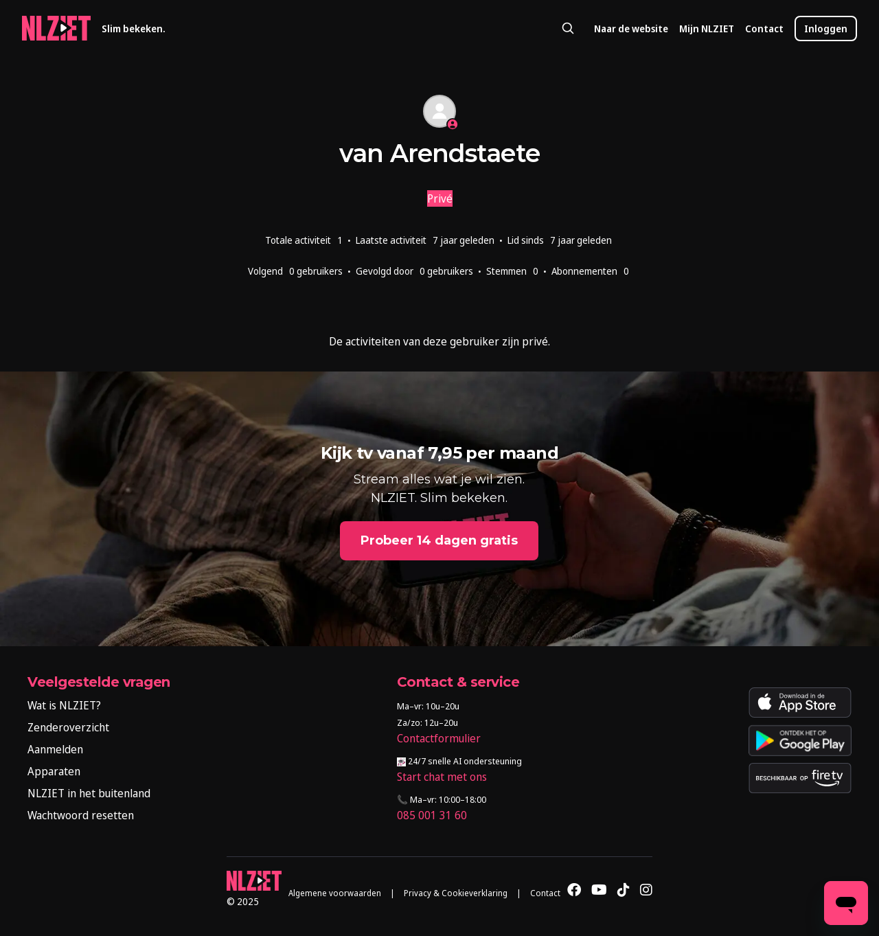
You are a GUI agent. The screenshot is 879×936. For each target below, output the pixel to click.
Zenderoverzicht (68, 727)
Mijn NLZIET (706, 28)
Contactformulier (439, 738)
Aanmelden (55, 749)
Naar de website (631, 28)
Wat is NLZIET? (64, 705)
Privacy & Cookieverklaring (455, 893)
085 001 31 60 (432, 815)
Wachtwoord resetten (80, 815)
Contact (764, 28)
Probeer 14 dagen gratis (439, 540)
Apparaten (53, 771)
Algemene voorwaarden (334, 893)
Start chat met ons (442, 776)
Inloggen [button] (825, 28)
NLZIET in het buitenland (88, 793)
